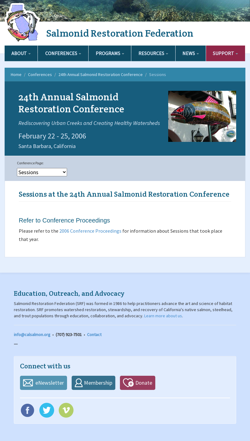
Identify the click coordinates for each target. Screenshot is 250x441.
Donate (143, 382)
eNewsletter (49, 382)
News (190, 53)
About (21, 53)
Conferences (63, 53)
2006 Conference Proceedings (90, 231)
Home (16, 74)
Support (225, 53)
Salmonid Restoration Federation (119, 33)
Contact (94, 334)
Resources (153, 53)
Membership (98, 382)
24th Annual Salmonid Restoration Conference (100, 74)
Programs (110, 53)
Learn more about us (163, 316)
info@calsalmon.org (32, 334)
